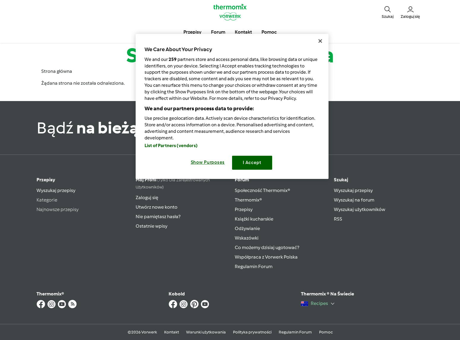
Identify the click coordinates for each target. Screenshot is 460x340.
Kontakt (171, 332)
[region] (232, 106)
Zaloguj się (147, 197)
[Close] (320, 41)
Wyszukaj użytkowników (359, 209)
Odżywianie (247, 228)
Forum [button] (218, 32)
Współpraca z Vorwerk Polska (266, 257)
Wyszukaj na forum (354, 200)
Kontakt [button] (243, 32)
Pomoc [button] (269, 32)
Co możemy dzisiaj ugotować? (267, 247)
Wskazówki (246, 238)
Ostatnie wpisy (151, 226)
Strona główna (56, 71)
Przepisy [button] (192, 32)
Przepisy (46, 179)
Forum (242, 179)
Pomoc (326, 332)
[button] (388, 12)
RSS (338, 219)
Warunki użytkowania (206, 332)
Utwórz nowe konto (156, 207)
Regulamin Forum (253, 266)
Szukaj (341, 179)
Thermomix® (248, 200)
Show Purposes (208, 162)
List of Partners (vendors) (171, 145)
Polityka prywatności (252, 332)
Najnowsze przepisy (58, 209)
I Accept (252, 162)
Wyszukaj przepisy (56, 190)
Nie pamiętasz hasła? (158, 216)
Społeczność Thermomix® (262, 190)
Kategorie (47, 200)
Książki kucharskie (254, 219)
